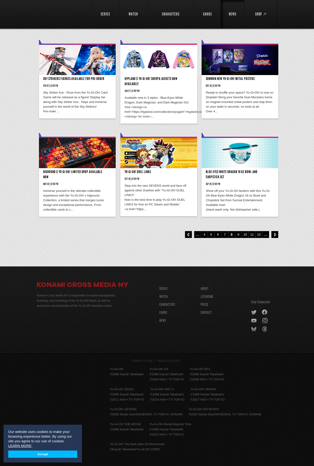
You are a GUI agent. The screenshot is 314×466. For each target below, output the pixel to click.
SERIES (163, 288)
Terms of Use (142, 361)
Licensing (207, 296)
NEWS (162, 320)
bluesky (254, 329)
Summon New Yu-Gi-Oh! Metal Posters (230, 78)
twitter (254, 312)
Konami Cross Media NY (82, 285)
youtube (254, 321)
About (205, 288)
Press (204, 304)
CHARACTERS (167, 304)
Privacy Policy (169, 361)
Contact (206, 312)
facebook (265, 312)
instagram (265, 321)
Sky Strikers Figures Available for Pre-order (73, 78)
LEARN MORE (19, 446)
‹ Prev (188, 234)
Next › (274, 234)
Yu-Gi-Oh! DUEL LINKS (138, 172)
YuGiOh (61, 13)
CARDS (163, 312)
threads (265, 329)
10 (245, 234)
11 (252, 234)
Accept (43, 454)
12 (259, 234)
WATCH (163, 296)
